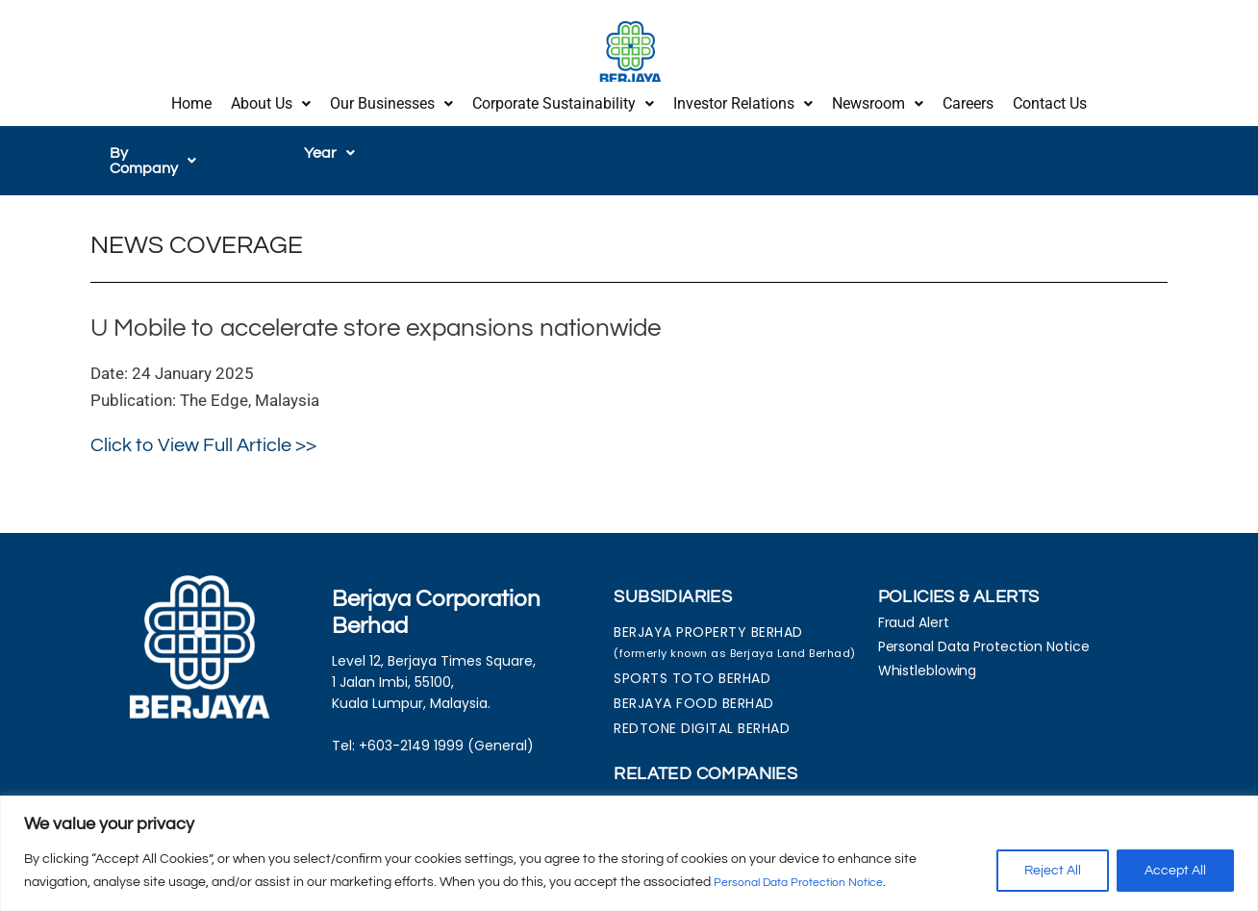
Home (191, 98)
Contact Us (1050, 98)
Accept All (1175, 871)
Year (329, 143)
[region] (629, 854)
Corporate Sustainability (563, 98)
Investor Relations (743, 98)
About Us (271, 98)
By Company (163, 143)
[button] (270, 99)
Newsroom (877, 98)
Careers (968, 98)
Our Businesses (391, 98)
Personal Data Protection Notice (812, 883)
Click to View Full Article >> (203, 420)
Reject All (1052, 871)
